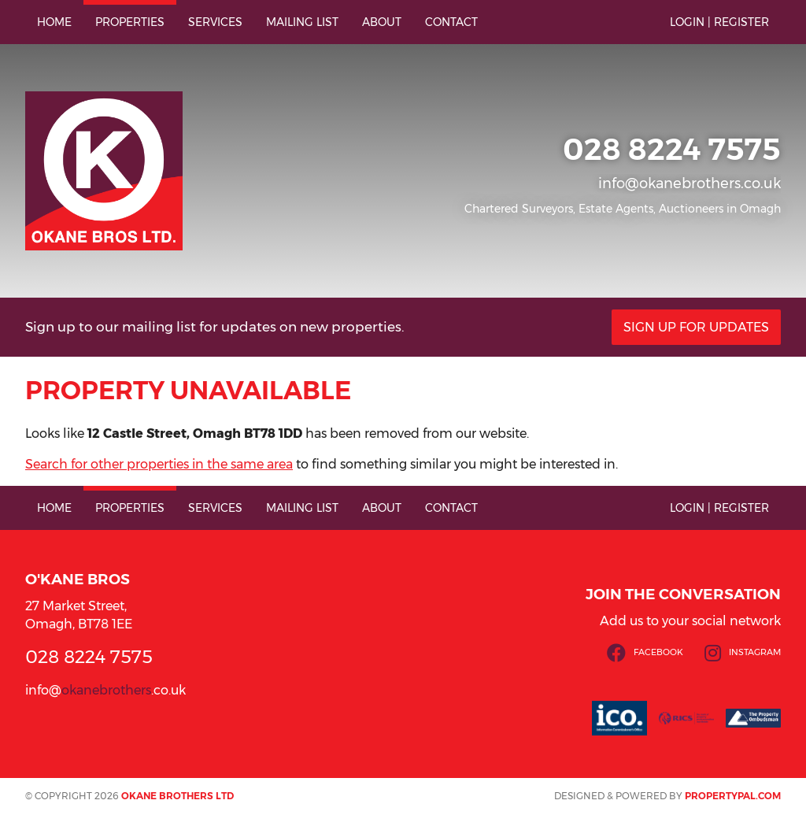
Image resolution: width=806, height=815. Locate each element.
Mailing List (302, 22)
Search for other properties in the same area (159, 464)
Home (54, 22)
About (381, 22)
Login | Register (719, 22)
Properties (130, 22)
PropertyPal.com (733, 796)
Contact (451, 22)
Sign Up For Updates (696, 327)
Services (215, 22)
